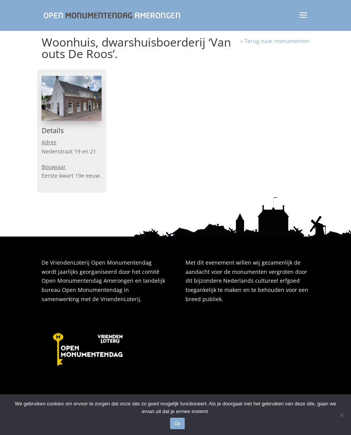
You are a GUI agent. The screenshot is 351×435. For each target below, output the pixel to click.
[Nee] (341, 414)
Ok (177, 424)
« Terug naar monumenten (274, 41)
